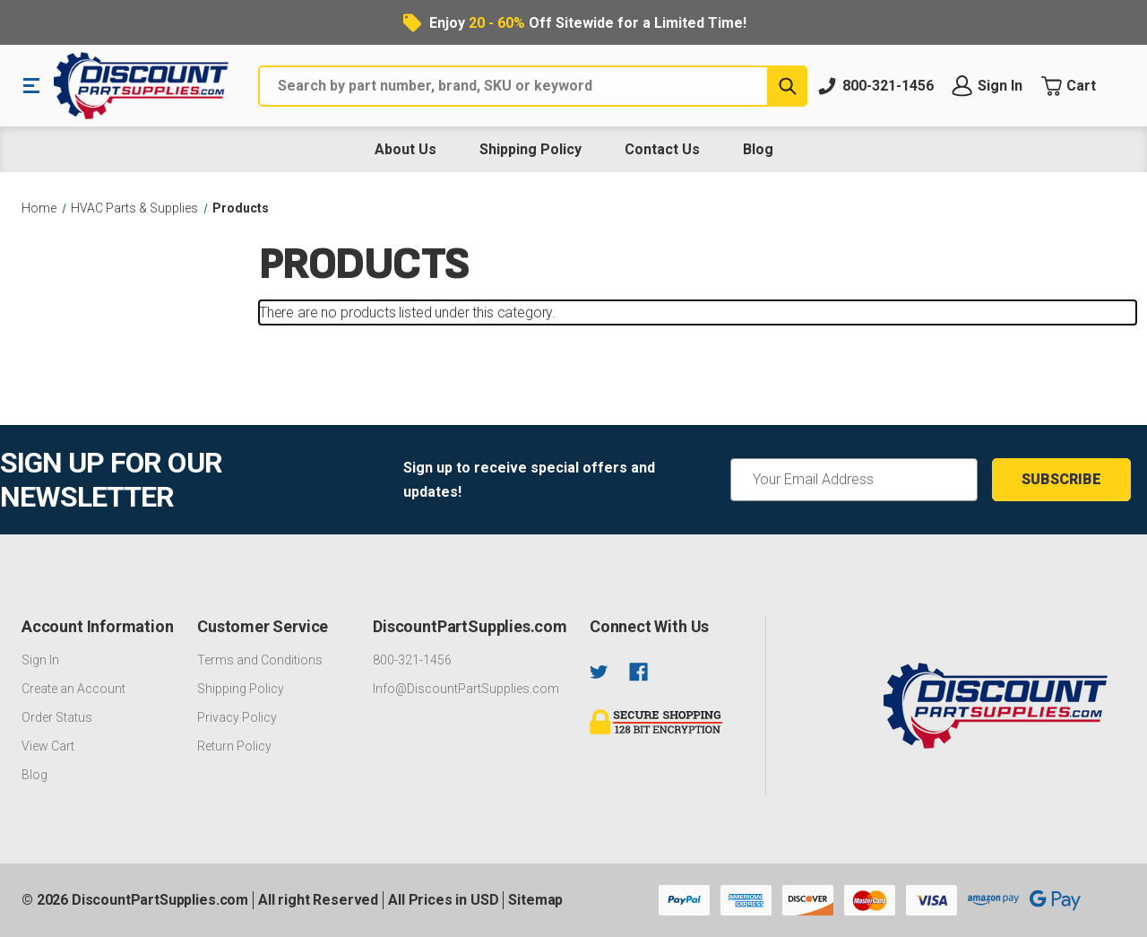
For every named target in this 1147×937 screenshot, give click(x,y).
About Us (405, 149)
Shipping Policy (530, 149)
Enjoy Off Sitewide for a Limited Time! (587, 22)
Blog (758, 149)
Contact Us (662, 149)
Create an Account (73, 688)
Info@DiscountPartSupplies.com (466, 688)
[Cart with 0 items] (1082, 86)
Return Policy (234, 746)
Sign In (40, 660)
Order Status (57, 717)
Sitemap (535, 899)
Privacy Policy (237, 717)
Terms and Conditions (260, 660)
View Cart (48, 746)
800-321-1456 (412, 660)
